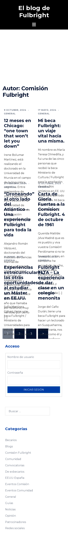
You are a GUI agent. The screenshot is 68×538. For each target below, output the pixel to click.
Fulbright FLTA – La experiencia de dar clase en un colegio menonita (51, 283)
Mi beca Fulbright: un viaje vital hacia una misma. (51, 131)
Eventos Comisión (17, 484)
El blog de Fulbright (34, 11)
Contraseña (15, 372)
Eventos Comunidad (19, 490)
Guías (9, 503)
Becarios (11, 440)
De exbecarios (14, 471)
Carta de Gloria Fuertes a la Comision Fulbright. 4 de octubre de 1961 (51, 209)
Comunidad (13, 459)
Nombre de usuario (20, 357)
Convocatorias (14, 465)
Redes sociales (15, 528)
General (10, 113)
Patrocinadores (15, 522)
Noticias (10, 509)
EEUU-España (14, 477)
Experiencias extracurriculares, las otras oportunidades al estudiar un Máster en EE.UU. (24, 283)
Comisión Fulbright (18, 452)
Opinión (10, 515)
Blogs (9, 446)
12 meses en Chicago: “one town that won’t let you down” (17, 133)
